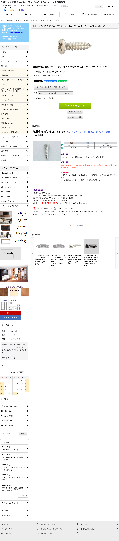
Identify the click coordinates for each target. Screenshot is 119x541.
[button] (109, 14)
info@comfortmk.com (80, 203)
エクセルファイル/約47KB (64, 208)
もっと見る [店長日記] (23, 496)
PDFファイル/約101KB (42, 208)
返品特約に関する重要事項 (44, 98)
